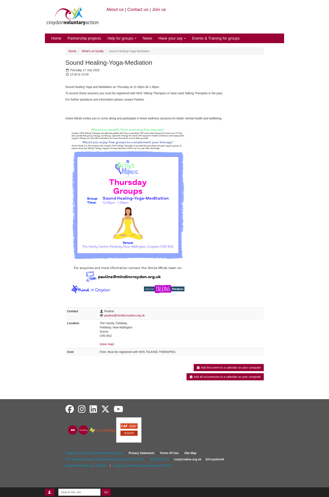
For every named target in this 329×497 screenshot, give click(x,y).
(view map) (107, 344)
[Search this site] (79, 492)
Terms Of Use (170, 453)
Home (56, 38)
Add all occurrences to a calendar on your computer (225, 376)
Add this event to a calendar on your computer (228, 367)
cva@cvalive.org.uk (187, 459)
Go (106, 492)
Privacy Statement (142, 453)
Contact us (137, 9)
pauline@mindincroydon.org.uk (124, 315)
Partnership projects (84, 38)
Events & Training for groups (216, 38)
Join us (159, 9)
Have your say (172, 38)
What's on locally (93, 51)
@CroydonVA (214, 459)
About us (115, 9)
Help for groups (121, 38)
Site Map (190, 453)
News (147, 38)
